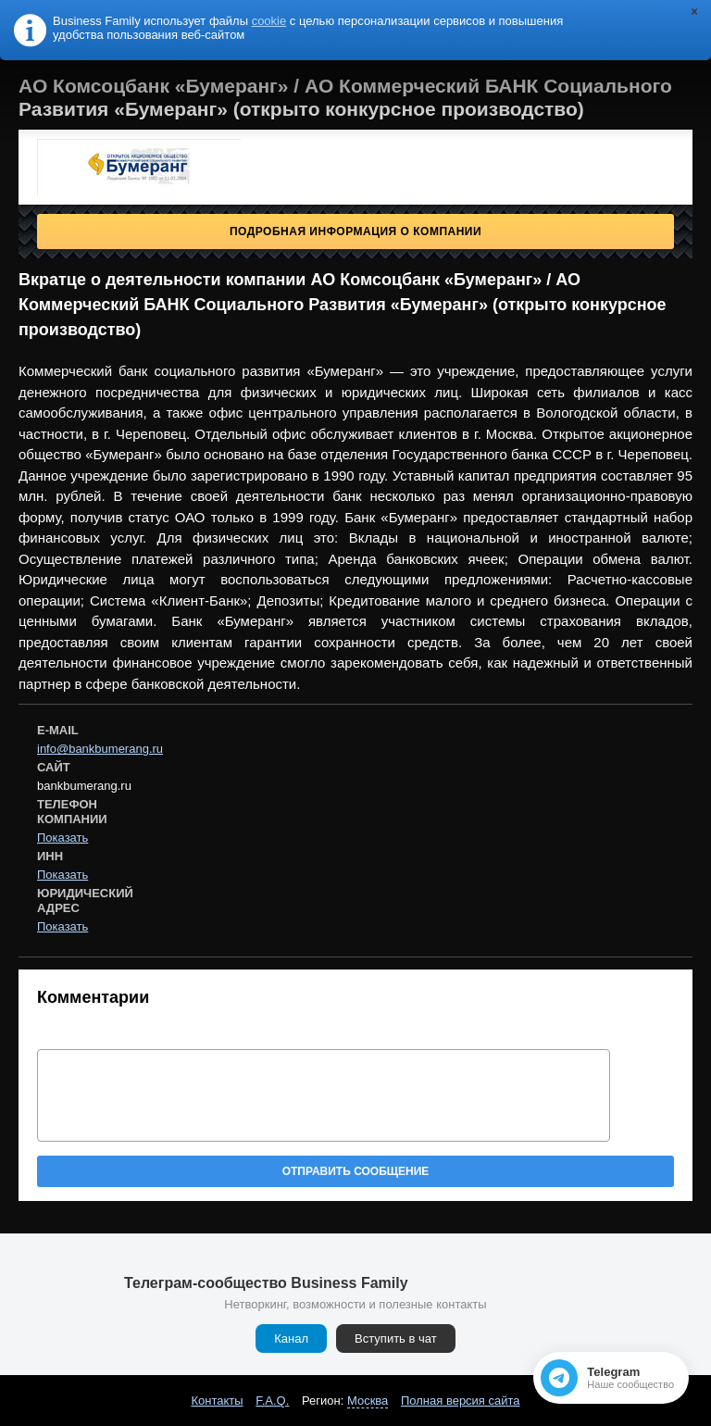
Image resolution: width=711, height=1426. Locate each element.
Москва (367, 1400)
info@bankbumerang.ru (100, 749)
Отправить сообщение (356, 1171)
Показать (62, 837)
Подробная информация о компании (355, 231)
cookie (269, 21)
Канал (291, 1338)
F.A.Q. (272, 1400)
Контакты (217, 1400)
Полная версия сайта (460, 1400)
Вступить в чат (396, 1338)
